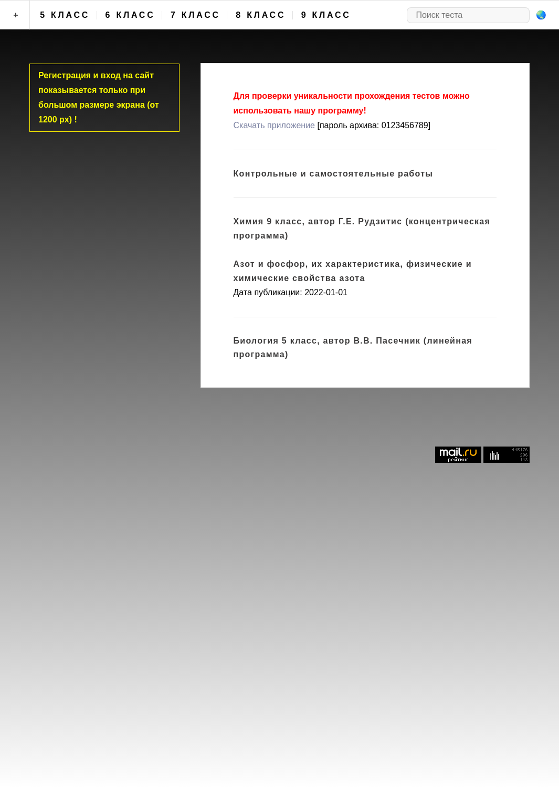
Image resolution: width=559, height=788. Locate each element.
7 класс (195, 15)
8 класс (261, 15)
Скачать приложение (274, 125)
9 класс (326, 15)
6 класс (130, 15)
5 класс (65, 15)
